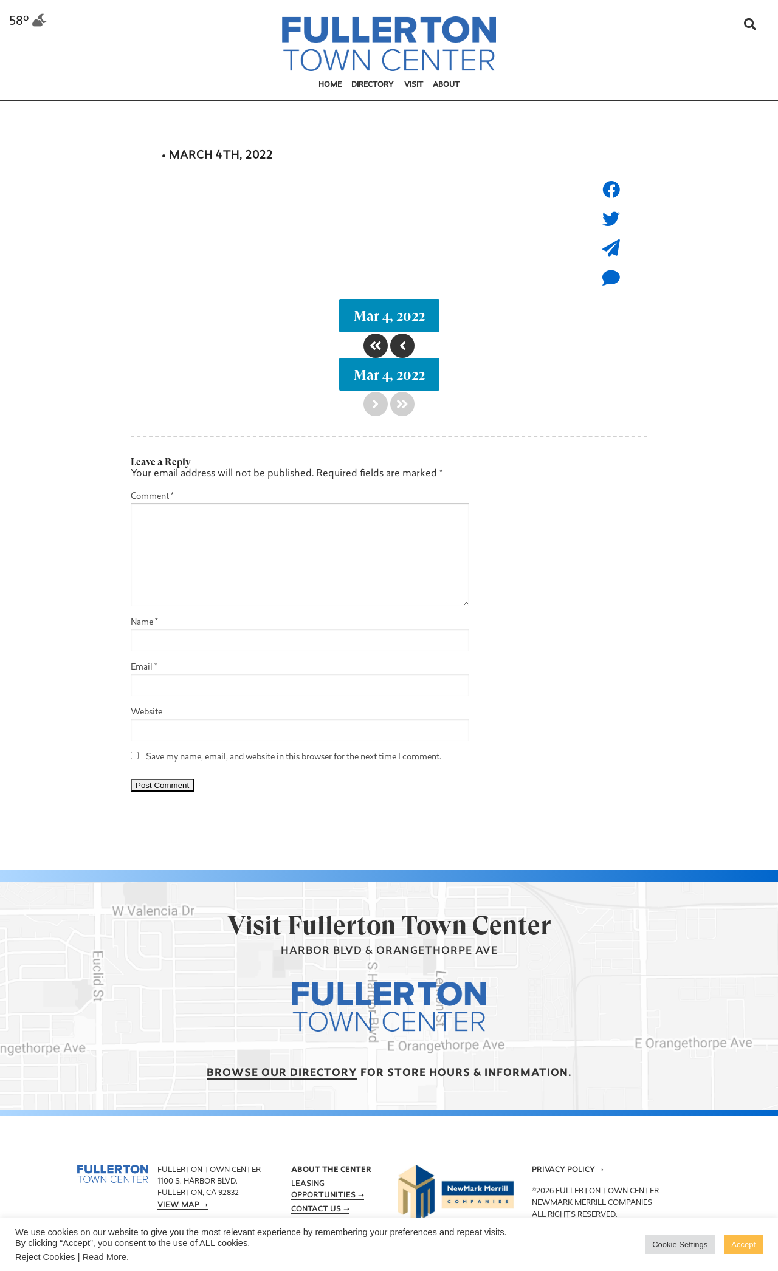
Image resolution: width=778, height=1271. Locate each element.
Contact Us (316, 1209)
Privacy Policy (563, 1170)
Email (144, 667)
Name (144, 622)
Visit (413, 85)
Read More (105, 1257)
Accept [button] (743, 1244)
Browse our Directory (282, 1073)
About (446, 85)
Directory (372, 85)
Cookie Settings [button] (679, 1244)
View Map (178, 1205)
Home (330, 85)
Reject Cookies (45, 1257)
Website (146, 712)
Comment (152, 496)
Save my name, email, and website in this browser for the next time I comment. (293, 757)
